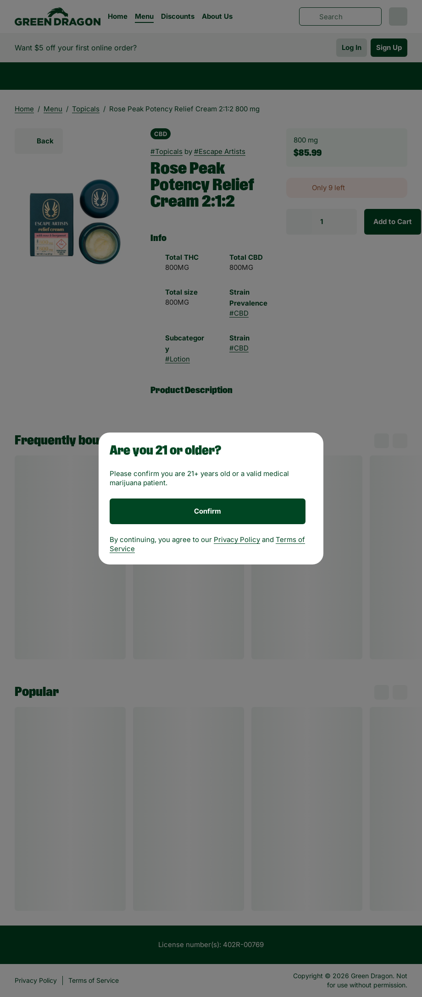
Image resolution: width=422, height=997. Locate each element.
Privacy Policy (237, 539)
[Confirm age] (207, 511)
